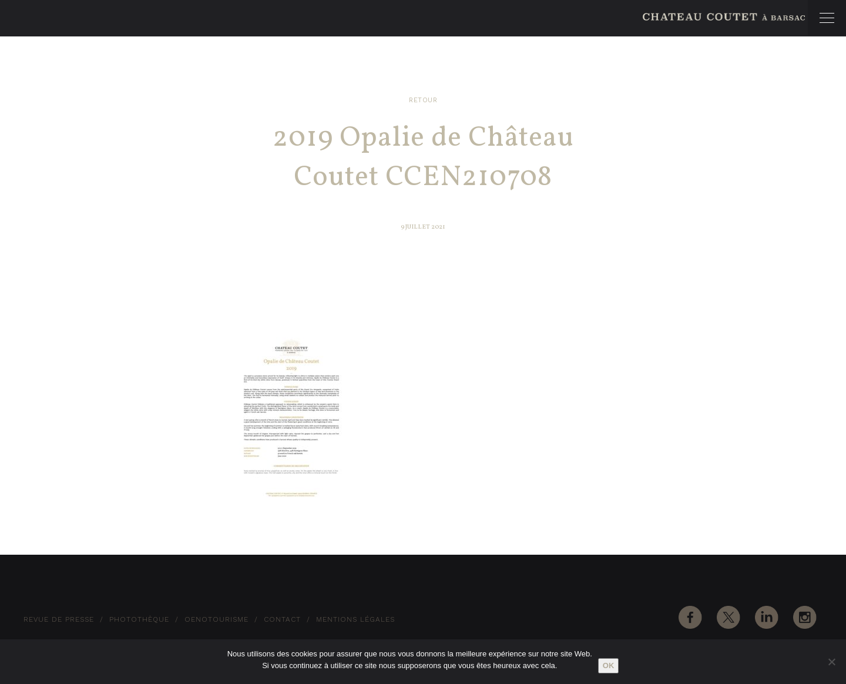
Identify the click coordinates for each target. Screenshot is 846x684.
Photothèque (139, 619)
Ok (609, 665)
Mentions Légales (355, 619)
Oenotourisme (216, 619)
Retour (423, 100)
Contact (282, 619)
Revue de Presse (59, 619)
